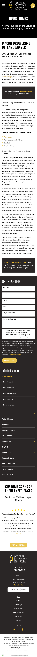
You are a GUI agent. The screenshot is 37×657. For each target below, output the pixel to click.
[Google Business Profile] (14, 629)
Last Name (6, 294)
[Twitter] (18, 629)
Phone (5, 300)
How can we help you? (9, 319)
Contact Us (18, 616)
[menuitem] (17, 376)
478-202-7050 (18, 569)
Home (18, 601)
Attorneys (18, 605)
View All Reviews (18, 545)
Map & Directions (19, 585)
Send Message (9, 360)
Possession (8, 137)
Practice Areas (18, 608)
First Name (6, 287)
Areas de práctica (18, 612)
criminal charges (7, 77)
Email (4, 306)
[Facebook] (23, 629)
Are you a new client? (9, 313)
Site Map (18, 620)
